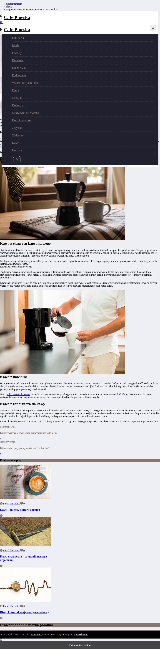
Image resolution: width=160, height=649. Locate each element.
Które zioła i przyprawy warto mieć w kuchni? (25, 448)
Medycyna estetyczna (25, 113)
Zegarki (17, 128)
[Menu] (153, 28)
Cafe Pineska (17, 17)
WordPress (36, 634)
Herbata (17, 150)
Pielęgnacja (19, 75)
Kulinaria (18, 37)
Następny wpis (7, 441)
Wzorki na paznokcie (25, 82)
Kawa (15, 143)
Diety (15, 90)
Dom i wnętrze (21, 120)
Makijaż (17, 97)
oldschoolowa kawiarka (18, 394)
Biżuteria (17, 60)
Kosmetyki (19, 67)
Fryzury (17, 52)
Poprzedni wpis (7, 426)
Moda (15, 45)
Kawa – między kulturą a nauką (20, 509)
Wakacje (17, 135)
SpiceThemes (81, 634)
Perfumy (17, 105)
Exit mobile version (80, 645)
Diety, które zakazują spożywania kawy (24, 612)
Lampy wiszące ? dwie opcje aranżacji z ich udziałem (28, 433)
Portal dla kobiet (11, 503)
